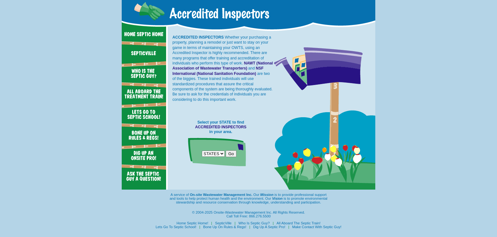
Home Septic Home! (192, 223)
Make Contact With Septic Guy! (316, 227)
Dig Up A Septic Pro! (269, 227)
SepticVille (223, 223)
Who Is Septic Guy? (254, 223)
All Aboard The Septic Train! (298, 223)
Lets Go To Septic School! (176, 227)
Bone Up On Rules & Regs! (224, 227)
